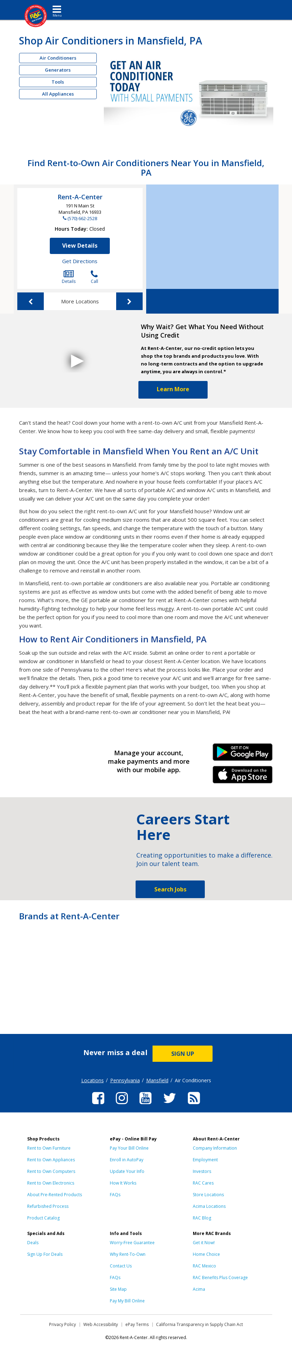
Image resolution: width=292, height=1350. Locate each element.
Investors (202, 1171)
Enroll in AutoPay (126, 1160)
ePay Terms (137, 1324)
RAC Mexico (204, 1266)
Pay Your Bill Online (129, 1148)
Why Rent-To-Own (127, 1254)
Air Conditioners (58, 58)
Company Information (215, 1148)
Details (69, 277)
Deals (32, 1243)
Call (94, 277)
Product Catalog (43, 1218)
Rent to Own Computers (51, 1171)
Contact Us (121, 1266)
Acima (199, 1289)
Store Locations (208, 1195)
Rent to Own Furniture (49, 1148)
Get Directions (79, 261)
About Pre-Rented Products (54, 1195)
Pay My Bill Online (127, 1301)
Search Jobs (170, 889)
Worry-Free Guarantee (132, 1243)
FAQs (115, 1195)
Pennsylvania (125, 1080)
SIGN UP (182, 1054)
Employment (205, 1160)
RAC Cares (203, 1183)
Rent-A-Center (80, 197)
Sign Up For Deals (44, 1254)
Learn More (173, 389)
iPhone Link (242, 777)
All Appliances (58, 94)
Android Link (243, 754)
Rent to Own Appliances (51, 1160)
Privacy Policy (62, 1324)
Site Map (118, 1289)
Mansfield (157, 1080)
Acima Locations (209, 1206)
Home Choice (206, 1254)
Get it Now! (204, 1243)
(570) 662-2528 (82, 218)
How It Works (123, 1183)
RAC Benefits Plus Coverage (220, 1278)
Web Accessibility (100, 1324)
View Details (79, 245)
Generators (58, 70)
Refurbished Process (47, 1206)
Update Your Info (127, 1171)
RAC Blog (202, 1218)
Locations (92, 1080)
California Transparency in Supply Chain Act (199, 1324)
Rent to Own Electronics (50, 1183)
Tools (58, 82)
